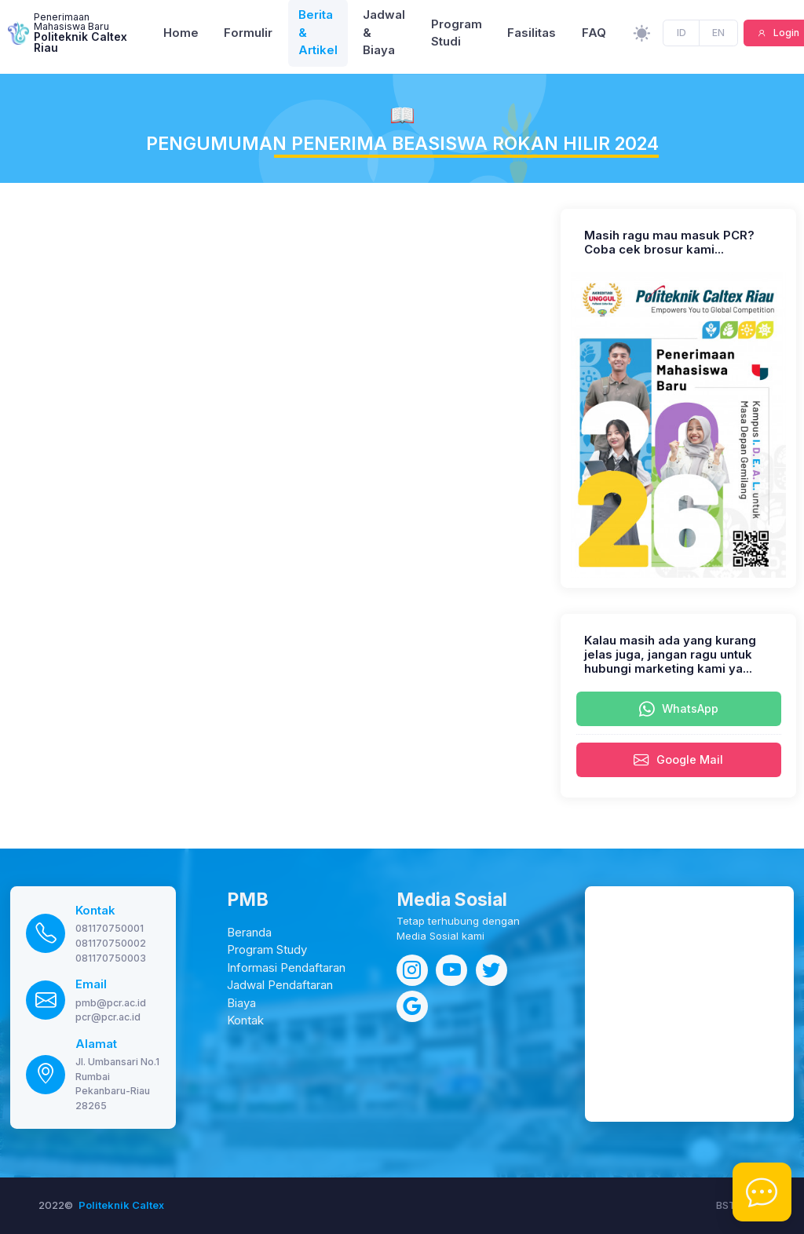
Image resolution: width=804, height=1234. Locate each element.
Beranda (249, 933)
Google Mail (678, 761)
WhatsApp (678, 709)
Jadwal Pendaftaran (280, 985)
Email (91, 984)
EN (718, 36)
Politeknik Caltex (121, 1205)
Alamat (96, 1044)
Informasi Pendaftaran (286, 968)
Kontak (95, 911)
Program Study (267, 950)
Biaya (241, 1003)
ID (682, 36)
